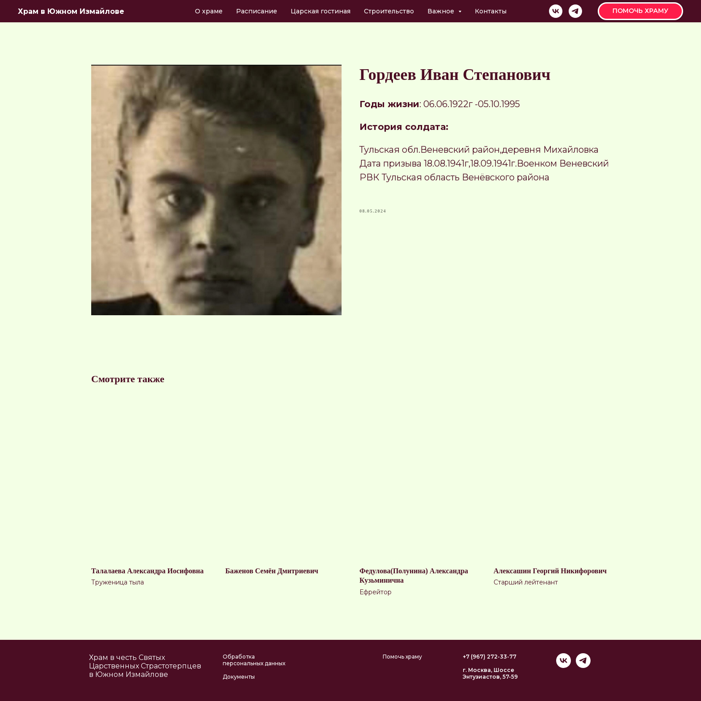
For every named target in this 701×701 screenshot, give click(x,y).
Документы (239, 676)
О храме (209, 11)
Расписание (256, 11)
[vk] (555, 11)
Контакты (491, 11)
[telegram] (575, 11)
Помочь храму (402, 656)
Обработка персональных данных (254, 660)
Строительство (389, 11)
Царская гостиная (320, 11)
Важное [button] (441, 11)
